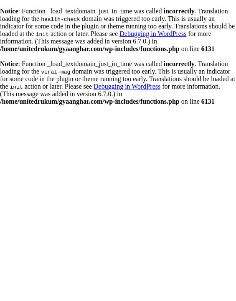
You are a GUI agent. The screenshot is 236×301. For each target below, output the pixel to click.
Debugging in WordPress (152, 33)
